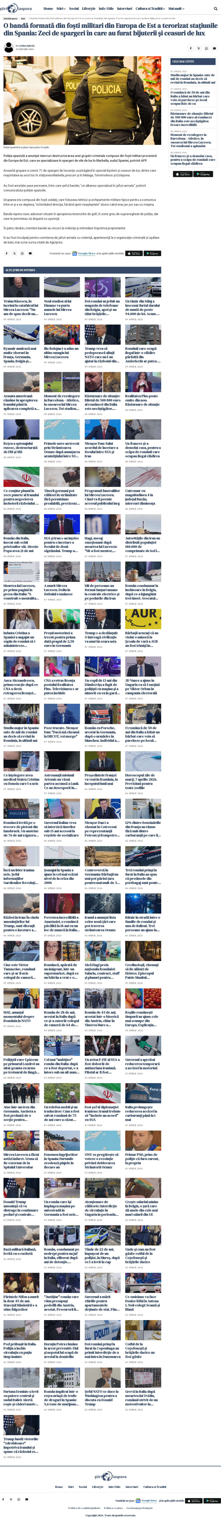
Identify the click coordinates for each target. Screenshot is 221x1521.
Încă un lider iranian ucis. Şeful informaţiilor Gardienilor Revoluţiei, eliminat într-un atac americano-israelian (21, 876)
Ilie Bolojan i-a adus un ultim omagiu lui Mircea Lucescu (61, 352)
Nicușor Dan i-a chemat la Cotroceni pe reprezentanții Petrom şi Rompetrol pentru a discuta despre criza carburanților (101, 829)
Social (74, 8)
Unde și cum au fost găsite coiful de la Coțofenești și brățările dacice (140, 1255)
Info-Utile (106, 8)
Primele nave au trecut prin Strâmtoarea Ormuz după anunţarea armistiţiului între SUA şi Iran (62, 449)
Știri (23, 18)
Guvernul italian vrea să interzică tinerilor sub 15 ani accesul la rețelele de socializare (61, 829)
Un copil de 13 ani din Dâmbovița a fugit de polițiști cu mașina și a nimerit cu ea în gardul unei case (102, 686)
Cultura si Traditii (149, 8)
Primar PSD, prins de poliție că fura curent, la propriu (142, 1158)
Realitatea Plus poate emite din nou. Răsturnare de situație (142, 400)
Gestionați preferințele (139, 1508)
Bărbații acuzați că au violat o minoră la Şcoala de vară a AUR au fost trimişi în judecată (141, 639)
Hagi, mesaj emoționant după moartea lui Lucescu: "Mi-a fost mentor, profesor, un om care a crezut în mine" (102, 544)
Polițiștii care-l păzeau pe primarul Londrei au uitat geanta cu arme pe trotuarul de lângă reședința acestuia (21, 1066)
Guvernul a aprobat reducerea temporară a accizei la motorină (142, 1064)
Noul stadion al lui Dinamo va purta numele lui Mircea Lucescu (57, 307)
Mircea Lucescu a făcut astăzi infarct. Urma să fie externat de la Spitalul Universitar (21, 1160)
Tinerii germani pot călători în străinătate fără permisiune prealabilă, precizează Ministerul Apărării (61, 497)
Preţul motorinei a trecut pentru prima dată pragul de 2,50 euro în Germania (59, 639)
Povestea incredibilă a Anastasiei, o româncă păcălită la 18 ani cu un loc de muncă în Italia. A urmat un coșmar (61, 923)
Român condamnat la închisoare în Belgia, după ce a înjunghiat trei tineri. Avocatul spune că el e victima (141, 592)
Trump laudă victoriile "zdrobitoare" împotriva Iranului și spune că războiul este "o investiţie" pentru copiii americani (21, 1445)
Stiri (59, 8)
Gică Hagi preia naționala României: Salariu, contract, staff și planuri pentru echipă (102, 971)
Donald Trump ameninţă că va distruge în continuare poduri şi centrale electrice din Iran (21, 1208)
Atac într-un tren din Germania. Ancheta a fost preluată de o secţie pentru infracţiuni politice (20, 1113)
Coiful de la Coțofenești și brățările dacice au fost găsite (140, 1350)
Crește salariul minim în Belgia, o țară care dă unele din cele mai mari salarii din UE (141, 1208)
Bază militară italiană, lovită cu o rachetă (20, 1251)
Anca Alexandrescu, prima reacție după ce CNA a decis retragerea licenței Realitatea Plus (21, 686)
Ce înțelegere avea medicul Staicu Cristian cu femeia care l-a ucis (21, 779)
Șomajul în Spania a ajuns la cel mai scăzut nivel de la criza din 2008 (61, 876)
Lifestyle (88, 8)
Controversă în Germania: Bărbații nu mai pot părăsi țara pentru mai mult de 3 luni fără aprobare (101, 876)
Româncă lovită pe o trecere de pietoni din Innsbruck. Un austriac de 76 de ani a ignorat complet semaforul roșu (21, 829)
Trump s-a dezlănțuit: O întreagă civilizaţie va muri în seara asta (101, 637)
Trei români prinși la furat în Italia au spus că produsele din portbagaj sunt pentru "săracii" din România (142, 876)
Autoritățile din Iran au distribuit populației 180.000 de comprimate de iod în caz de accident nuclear (142, 544)
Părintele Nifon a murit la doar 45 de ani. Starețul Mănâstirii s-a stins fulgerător (21, 1303)
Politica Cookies (113, 1508)
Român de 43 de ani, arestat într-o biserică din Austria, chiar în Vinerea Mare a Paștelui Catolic (102, 1018)
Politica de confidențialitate (84, 1508)
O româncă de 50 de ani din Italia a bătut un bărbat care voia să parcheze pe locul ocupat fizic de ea (142, 734)
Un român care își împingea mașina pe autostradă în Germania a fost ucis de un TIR (59, 1208)
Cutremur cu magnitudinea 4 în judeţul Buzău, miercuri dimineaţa (140, 497)
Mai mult (176, 8)
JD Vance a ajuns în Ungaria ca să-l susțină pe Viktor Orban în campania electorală (142, 686)
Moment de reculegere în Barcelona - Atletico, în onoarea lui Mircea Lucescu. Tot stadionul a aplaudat (62, 402)
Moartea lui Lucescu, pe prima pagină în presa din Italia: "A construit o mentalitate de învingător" (21, 592)
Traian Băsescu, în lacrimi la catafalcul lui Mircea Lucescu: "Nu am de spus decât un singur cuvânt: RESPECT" (21, 307)
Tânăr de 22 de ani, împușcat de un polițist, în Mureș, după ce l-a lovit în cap (102, 1255)
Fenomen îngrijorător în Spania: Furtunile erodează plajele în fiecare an (61, 1160)
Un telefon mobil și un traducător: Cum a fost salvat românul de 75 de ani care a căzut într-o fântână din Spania (61, 1113)
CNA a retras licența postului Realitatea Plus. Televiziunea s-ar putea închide (61, 686)
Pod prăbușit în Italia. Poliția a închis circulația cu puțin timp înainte (20, 1350)
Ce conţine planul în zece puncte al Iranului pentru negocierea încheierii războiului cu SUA (21, 497)
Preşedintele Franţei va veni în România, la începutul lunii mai (101, 779)
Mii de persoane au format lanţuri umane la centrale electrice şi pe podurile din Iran (102, 592)
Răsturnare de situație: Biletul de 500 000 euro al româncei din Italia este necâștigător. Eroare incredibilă (102, 402)
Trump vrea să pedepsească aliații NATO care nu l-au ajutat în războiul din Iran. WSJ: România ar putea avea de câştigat (102, 354)
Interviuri (124, 8)
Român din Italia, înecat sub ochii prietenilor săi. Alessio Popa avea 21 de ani (21, 544)
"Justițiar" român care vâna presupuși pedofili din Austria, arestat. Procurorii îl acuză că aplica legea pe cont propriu (61, 1303)
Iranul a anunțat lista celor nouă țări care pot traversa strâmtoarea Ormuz (100, 923)
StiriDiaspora (10, 18)
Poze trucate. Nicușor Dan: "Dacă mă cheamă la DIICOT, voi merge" (61, 732)
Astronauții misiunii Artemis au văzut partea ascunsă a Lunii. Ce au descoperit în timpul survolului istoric (61, 781)
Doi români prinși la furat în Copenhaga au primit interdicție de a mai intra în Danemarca (102, 1350)
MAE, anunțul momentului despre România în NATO (19, 1016)
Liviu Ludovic (27, 45)
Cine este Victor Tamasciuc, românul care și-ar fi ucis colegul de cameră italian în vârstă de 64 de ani (20, 971)
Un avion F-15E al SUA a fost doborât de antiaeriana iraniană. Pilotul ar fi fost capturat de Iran (102, 1066)
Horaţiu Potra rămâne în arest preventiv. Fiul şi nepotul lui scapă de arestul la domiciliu (61, 1350)
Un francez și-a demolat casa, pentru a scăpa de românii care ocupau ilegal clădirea (143, 449)
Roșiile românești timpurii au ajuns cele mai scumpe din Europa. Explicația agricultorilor (141, 1018)
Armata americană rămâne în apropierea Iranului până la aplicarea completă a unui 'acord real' (20, 402)
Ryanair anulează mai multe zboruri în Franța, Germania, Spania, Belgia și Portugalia (20, 354)
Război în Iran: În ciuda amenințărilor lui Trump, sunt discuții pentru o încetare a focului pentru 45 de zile (21, 923)
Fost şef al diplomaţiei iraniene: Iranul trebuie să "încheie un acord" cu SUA (102, 1113)
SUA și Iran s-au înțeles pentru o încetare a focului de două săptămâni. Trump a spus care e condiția (61, 544)
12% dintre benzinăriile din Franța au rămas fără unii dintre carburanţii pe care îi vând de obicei (143, 829)
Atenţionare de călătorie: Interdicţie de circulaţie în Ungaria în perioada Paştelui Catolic (101, 1208)
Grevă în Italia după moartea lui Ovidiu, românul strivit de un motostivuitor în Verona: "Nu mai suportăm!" (141, 1397)
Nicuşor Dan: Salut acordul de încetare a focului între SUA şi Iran (101, 449)
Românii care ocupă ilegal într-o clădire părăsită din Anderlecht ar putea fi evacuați (142, 354)
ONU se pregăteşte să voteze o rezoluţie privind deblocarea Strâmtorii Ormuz (101, 1160)
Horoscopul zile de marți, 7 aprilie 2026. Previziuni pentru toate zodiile (141, 781)
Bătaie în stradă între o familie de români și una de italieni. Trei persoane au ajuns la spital (142, 923)
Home (48, 8)
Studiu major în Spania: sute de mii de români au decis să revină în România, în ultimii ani (21, 734)
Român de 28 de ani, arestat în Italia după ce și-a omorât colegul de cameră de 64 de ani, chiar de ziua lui (61, 1018)
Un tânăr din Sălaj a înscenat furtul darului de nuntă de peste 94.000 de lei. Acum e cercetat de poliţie (142, 307)
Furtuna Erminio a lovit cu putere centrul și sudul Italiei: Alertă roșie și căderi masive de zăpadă (21, 1397)
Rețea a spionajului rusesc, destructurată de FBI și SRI (20, 447)
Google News (86, 253)
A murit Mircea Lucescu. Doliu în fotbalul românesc (58, 590)
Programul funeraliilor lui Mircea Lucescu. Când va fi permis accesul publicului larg (102, 497)
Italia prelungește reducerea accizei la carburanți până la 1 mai (141, 1113)
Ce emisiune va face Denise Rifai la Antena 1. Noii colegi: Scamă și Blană (142, 1303)
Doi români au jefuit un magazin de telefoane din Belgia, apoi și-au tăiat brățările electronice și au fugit (102, 307)
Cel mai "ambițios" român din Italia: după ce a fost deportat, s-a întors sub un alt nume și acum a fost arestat (61, 1066)
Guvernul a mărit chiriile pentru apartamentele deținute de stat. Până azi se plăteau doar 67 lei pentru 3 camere (101, 1303)
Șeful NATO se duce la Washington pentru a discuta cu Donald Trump (101, 1397)
